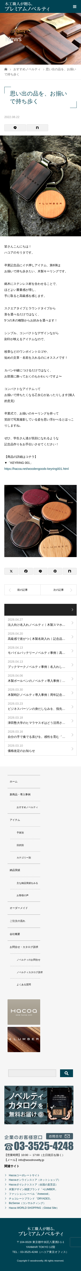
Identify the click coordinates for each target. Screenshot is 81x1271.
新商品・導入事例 (20, 794)
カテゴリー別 (24, 857)
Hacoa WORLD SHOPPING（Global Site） (34, 1207)
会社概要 (15, 934)
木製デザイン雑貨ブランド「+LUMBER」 (33, 1189)
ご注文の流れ (17, 920)
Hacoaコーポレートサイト (24, 1175)
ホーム (13, 781)
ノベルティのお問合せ (28, 959)
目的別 (20, 845)
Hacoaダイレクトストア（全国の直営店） (33, 1184)
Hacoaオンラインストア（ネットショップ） (34, 1179)
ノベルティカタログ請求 (30, 972)
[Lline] (15, 127)
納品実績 (15, 870)
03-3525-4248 (29, 1252)
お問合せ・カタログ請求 (24, 947)
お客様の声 (23, 895)
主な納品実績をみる (27, 883)
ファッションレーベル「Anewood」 (30, 1193)
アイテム (15, 819)
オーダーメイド (19, 908)
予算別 (20, 832)
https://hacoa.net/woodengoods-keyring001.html (36, 468)
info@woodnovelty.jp (31, 1160)
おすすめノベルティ (27, 807)
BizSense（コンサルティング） (27, 1203)
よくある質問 (24, 984)
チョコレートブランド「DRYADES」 (30, 1198)
